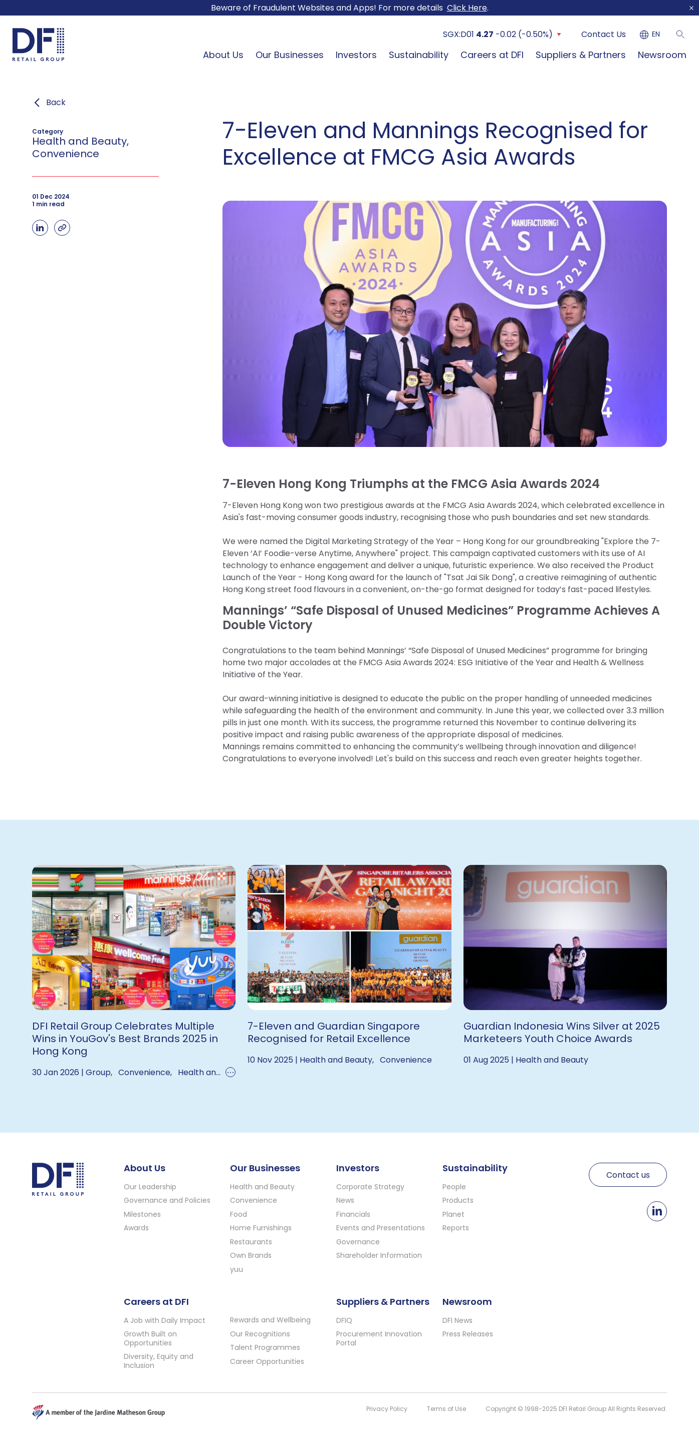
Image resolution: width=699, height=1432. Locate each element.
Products (458, 1200)
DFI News (457, 1320)
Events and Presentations (380, 1228)
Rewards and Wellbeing (270, 1320)
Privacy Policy (386, 1408)
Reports (455, 1228)
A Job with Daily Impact (164, 1320)
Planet (453, 1214)
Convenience (144, 1072)
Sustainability (418, 55)
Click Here (467, 8)
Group (98, 1072)
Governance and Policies (167, 1200)
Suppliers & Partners (581, 55)
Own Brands (251, 1255)
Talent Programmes (265, 1347)
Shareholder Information (379, 1255)
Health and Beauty (214, 1072)
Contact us (628, 1175)
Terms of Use (446, 1408)
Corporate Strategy (370, 1187)
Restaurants (251, 1242)
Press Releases (467, 1334)
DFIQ (344, 1320)
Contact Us (603, 34)
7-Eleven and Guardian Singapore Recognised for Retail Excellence (334, 1032)
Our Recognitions (260, 1334)
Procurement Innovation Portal (379, 1338)
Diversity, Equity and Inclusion (158, 1360)
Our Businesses (290, 55)
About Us (223, 55)
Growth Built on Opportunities (150, 1338)
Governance (358, 1242)
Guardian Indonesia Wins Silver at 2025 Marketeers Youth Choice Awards (561, 1032)
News (345, 1200)
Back (56, 103)
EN (656, 34)
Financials (353, 1214)
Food (238, 1214)
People (454, 1187)
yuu (236, 1269)
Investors (356, 55)
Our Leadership (150, 1187)
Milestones (142, 1214)
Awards (136, 1228)
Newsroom (662, 55)
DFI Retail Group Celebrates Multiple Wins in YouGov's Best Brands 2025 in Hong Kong (125, 1038)
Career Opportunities (267, 1361)
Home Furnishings (261, 1228)
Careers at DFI (492, 55)
